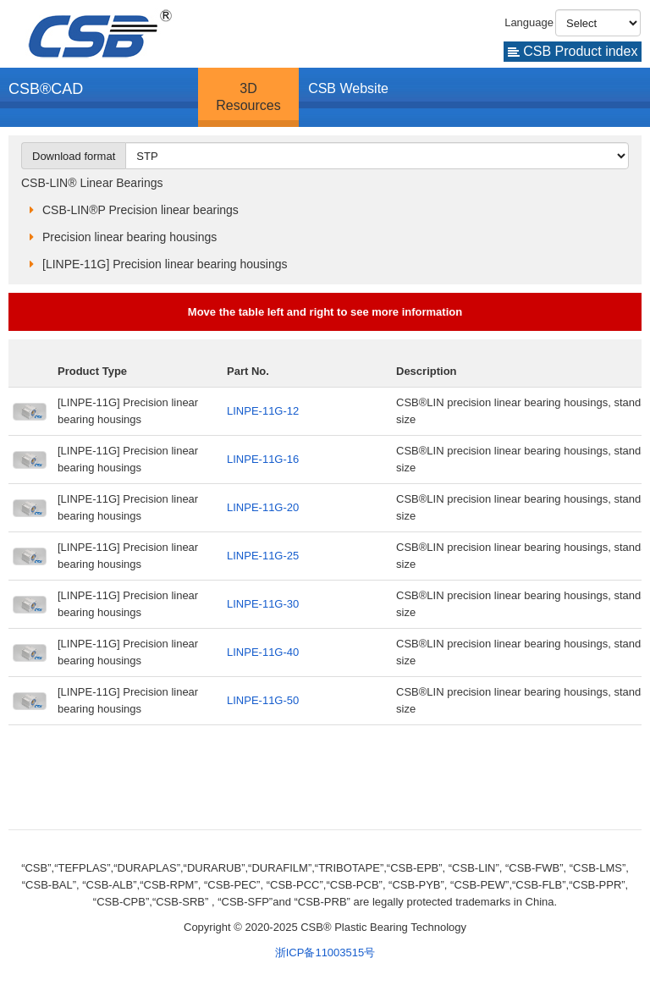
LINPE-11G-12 (263, 411)
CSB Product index (573, 51)
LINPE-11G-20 (263, 507)
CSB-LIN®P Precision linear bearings (140, 210)
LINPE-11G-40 (263, 652)
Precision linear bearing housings (129, 237)
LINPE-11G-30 (263, 603)
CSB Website (348, 88)
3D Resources (248, 97)
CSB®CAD (45, 88)
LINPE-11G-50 (263, 700)
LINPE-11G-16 (263, 459)
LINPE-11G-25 (263, 555)
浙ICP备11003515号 (325, 952)
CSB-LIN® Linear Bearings (92, 183)
